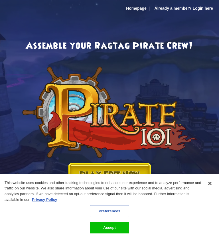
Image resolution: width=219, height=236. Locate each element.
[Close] (210, 185)
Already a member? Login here (184, 8)
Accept (109, 229)
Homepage (136, 8)
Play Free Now (109, 174)
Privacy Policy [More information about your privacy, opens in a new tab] (44, 201)
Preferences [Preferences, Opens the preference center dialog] (109, 213)
